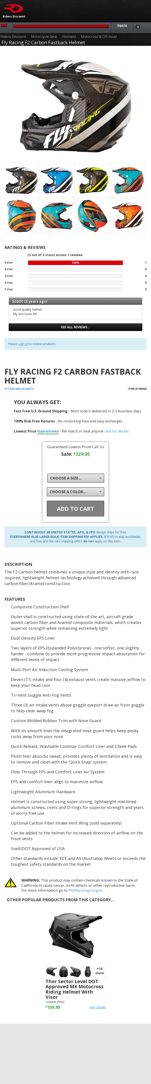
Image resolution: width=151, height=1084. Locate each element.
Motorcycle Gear (44, 36)
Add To (75, 508)
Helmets (69, 36)
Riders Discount (13, 36)
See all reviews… (75, 327)
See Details (97, 1007)
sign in (23, 344)
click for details (116, 431)
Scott (17, 301)
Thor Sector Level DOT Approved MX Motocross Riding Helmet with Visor (74, 989)
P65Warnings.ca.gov (85, 890)
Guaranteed (48, 431)
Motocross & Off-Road (99, 36)
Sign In (122, 25)
